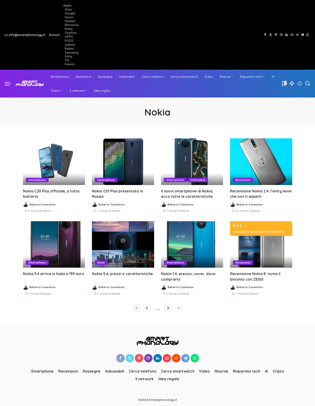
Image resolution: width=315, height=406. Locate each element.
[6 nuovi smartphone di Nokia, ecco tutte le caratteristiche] (192, 161)
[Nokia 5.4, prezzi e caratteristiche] (123, 244)
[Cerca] (307, 83)
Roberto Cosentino (42, 204)
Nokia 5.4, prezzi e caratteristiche (122, 273)
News (101, 262)
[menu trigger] (10, 83)
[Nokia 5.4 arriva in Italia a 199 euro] (54, 244)
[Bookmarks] (284, 83)
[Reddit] (297, 35)
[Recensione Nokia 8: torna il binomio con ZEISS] (261, 244)
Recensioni (243, 180)
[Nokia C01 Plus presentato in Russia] (123, 161)
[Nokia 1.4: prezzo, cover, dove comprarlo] (192, 244)
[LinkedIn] (286, 35)
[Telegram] (302, 35)
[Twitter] (270, 35)
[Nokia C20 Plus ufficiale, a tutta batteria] (54, 161)
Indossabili (198, 180)
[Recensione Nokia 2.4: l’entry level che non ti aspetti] (261, 161)
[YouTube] (292, 35)
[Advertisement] (184, 34)
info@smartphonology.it (25, 35)
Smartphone (37, 180)
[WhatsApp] (307, 35)
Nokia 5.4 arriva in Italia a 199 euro (54, 273)
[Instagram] (281, 35)
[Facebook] (265, 35)
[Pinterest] (276, 35)
